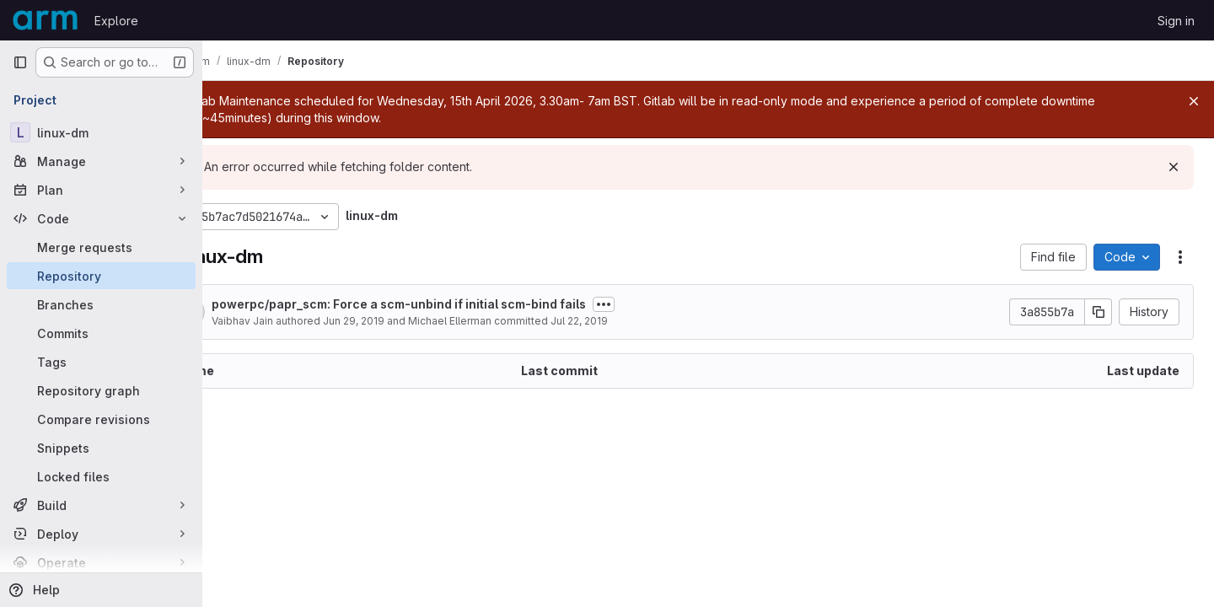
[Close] (1194, 101)
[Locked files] (101, 476)
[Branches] (101, 304)
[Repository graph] (101, 390)
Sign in (1176, 20)
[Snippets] (101, 447)
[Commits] (101, 333)
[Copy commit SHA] (1098, 311)
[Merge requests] (101, 247)
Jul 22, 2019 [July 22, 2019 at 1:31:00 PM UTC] (638, 320)
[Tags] (101, 361)
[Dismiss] (1173, 167)
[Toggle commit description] (663, 304)
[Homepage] (45, 20)
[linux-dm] (101, 132)
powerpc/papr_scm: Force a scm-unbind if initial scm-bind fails (458, 304)
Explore (116, 20)
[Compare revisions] (101, 419)
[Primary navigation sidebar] (20, 62)
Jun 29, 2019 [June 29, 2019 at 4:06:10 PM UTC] (412, 320)
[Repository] (101, 275)
